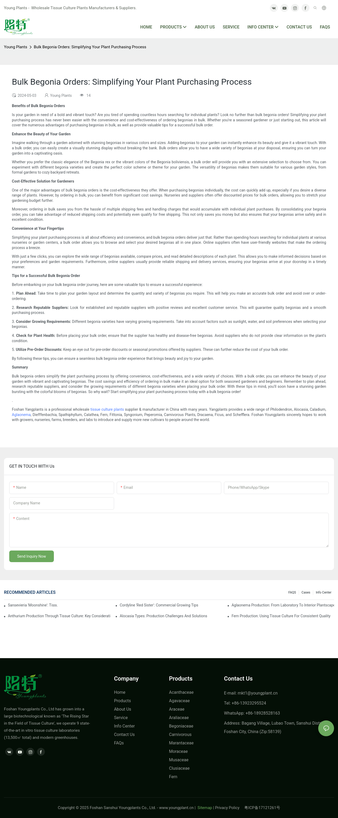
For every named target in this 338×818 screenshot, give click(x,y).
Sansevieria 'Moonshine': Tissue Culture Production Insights (32, 605)
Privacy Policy (229, 807)
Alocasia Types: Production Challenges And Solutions (163, 616)
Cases (306, 592)
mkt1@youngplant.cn (258, 693)
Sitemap (204, 807)
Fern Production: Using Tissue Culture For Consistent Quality (281, 616)
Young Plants (15, 47)
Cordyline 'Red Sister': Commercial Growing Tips (159, 605)
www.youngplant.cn (176, 807)
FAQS (292, 592)
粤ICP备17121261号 (262, 807)
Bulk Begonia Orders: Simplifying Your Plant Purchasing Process (90, 47)
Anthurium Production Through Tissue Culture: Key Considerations (59, 616)
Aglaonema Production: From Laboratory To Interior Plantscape (283, 605)
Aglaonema (21, 415)
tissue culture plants (107, 409)
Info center (323, 592)
